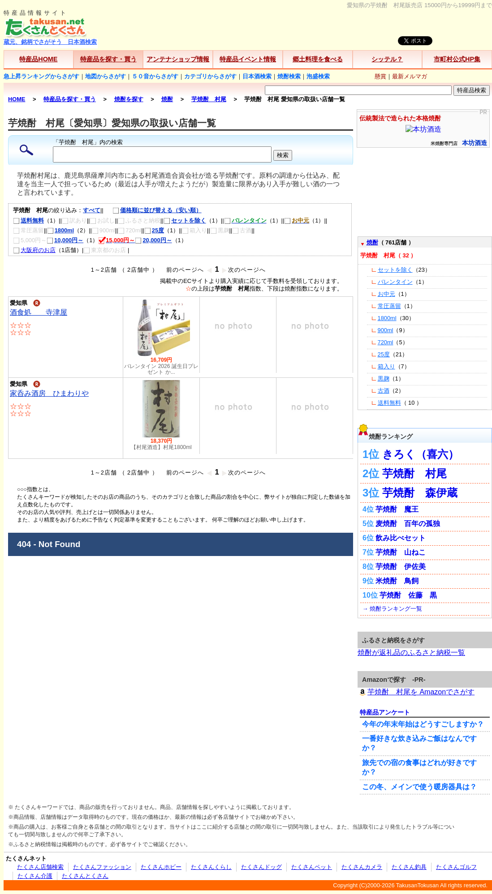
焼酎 (372, 242)
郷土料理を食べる (318, 59)
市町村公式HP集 (457, 59)
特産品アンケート (385, 712)
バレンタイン (395, 281)
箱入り (386, 366)
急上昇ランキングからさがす (41, 76)
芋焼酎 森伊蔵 (419, 493)
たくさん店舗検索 (40, 867)
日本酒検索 (257, 76)
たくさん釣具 (409, 867)
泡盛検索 (318, 76)
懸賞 (380, 76)
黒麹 (383, 378)
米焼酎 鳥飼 (397, 581)
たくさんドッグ (261, 867)
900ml (385, 330)
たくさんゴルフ (456, 867)
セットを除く (185, 220)
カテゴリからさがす (210, 76)
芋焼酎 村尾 (414, 473)
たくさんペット (311, 867)
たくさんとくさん (85, 876)
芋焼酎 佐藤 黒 (408, 595)
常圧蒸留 (389, 306)
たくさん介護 (34, 876)
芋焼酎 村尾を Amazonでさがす (416, 692)
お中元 (386, 294)
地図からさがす (105, 76)
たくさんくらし (211, 867)
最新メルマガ (409, 76)
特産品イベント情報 (248, 59)
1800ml (60, 230)
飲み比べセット (400, 538)
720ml (385, 342)
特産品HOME (38, 59)
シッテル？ (387, 59)
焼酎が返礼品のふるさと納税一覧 (411, 652)
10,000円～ (65, 240)
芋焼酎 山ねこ (400, 552)
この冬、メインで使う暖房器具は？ (419, 787)
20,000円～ (153, 240)
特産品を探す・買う (108, 59)
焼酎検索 (289, 76)
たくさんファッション (102, 867)
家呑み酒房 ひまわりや (49, 393)
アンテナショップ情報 (178, 59)
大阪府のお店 (34, 250)
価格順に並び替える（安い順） (153, 210)
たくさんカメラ (361, 867)
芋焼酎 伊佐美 (400, 566)
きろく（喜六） (420, 454)
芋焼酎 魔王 (397, 509)
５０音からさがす (155, 76)
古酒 (383, 390)
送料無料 (28, 220)
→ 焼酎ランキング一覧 (392, 608)
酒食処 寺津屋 (38, 312)
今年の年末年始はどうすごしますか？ (423, 724)
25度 (154, 230)
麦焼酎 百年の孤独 (407, 523)
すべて (91, 210)
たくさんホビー (161, 867)
